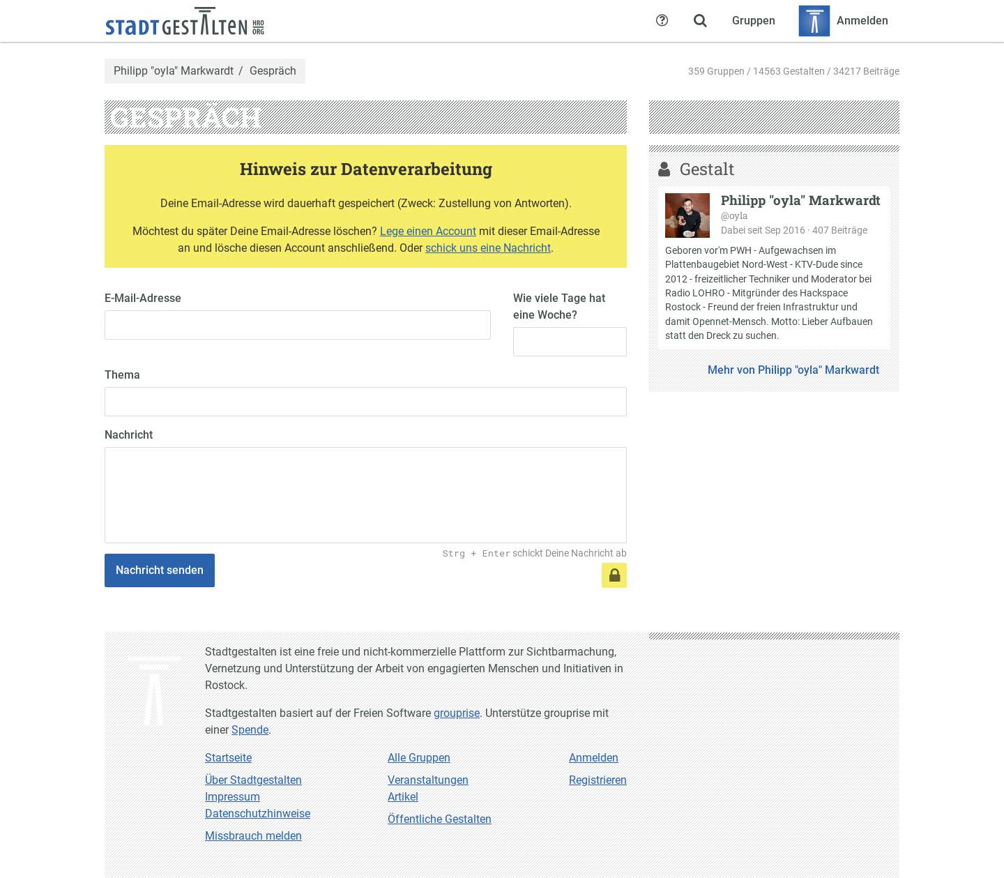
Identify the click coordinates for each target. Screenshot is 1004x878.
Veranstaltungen (428, 780)
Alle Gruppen (419, 757)
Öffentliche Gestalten (440, 819)
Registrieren (598, 780)
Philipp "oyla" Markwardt (174, 71)
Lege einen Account (428, 231)
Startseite (228, 757)
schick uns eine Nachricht (488, 248)
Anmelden (593, 757)
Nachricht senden (160, 570)
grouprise (457, 713)
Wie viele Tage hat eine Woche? (559, 306)
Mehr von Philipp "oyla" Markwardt (793, 370)
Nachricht (129, 434)
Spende (249, 729)
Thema (122, 374)
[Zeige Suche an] (700, 21)
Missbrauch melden (253, 835)
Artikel (403, 796)
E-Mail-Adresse (143, 298)
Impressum (232, 796)
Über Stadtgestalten (253, 780)
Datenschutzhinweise (257, 813)
